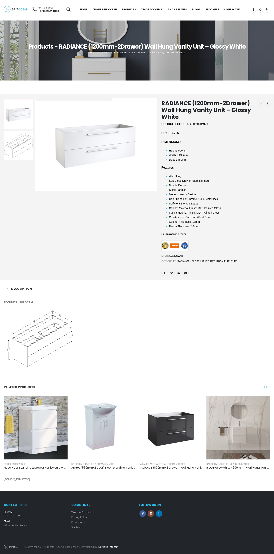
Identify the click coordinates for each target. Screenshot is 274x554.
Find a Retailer (177, 9)
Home (84, 9)
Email (186, 273)
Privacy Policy (79, 517)
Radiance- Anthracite (150, 464)
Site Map (76, 527)
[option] (18, 114)
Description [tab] (21, 289)
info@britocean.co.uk (16, 525)
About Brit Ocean (105, 9)
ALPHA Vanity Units (104, 464)
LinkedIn (179, 273)
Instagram (150, 513)
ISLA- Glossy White (240, 464)
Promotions (78, 522)
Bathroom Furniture (223, 261)
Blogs (196, 9)
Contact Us (232, 9)
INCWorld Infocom (108, 546)
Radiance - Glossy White (193, 261)
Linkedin (159, 513)
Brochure (212, 9)
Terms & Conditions (82, 512)
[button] (262, 387)
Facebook (164, 273)
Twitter (172, 273)
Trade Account (151, 9)
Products (129, 9)
